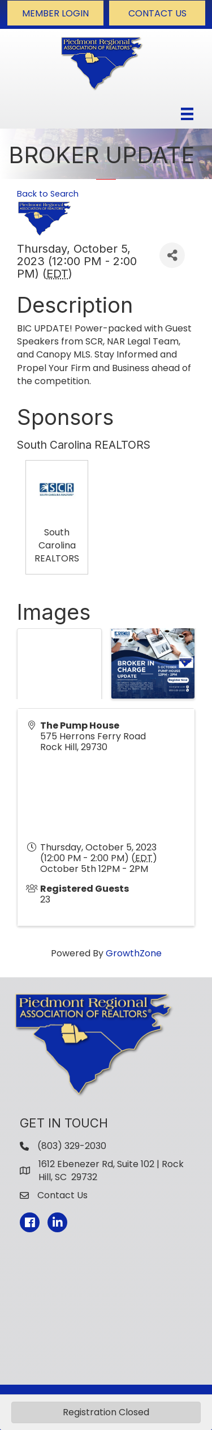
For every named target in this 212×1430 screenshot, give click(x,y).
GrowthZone (134, 953)
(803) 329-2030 (71, 1145)
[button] (55, 13)
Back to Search (48, 193)
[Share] (172, 255)
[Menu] (187, 114)
